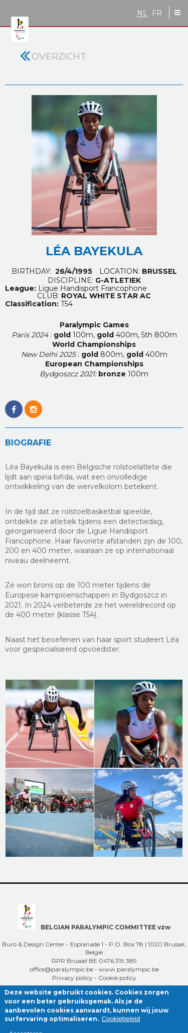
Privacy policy (72, 977)
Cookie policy (117, 977)
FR (157, 13)
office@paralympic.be (61, 969)
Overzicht (59, 56)
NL (142, 13)
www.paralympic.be (129, 969)
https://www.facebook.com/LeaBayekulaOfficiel (14, 403)
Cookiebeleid (120, 1023)
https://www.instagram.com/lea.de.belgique (33, 403)
